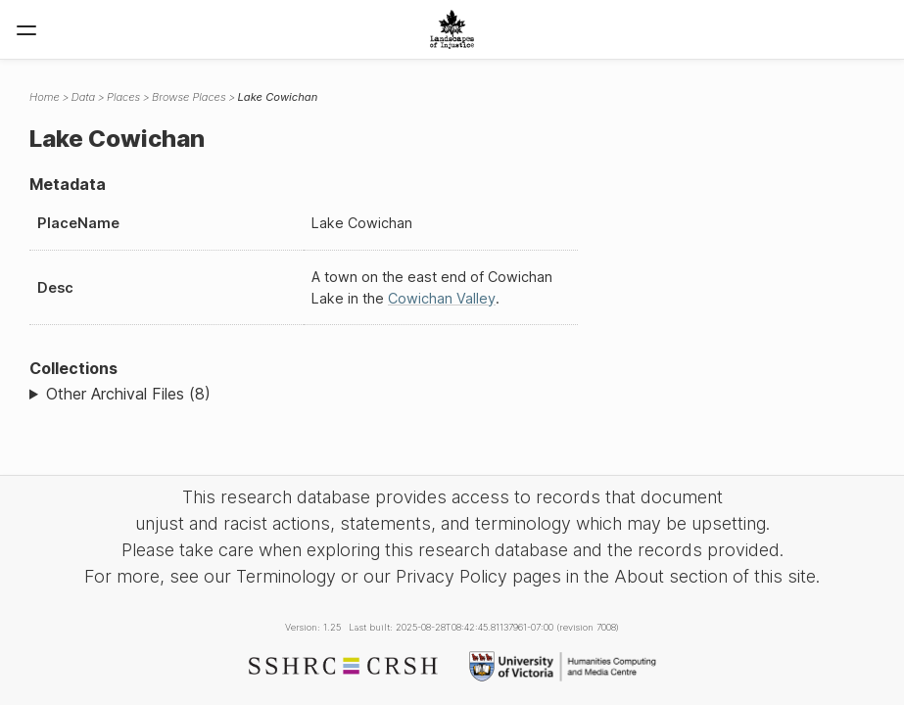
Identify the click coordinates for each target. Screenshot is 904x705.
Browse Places (188, 97)
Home (44, 97)
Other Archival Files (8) (128, 393)
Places (123, 97)
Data (83, 97)
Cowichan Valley (442, 298)
